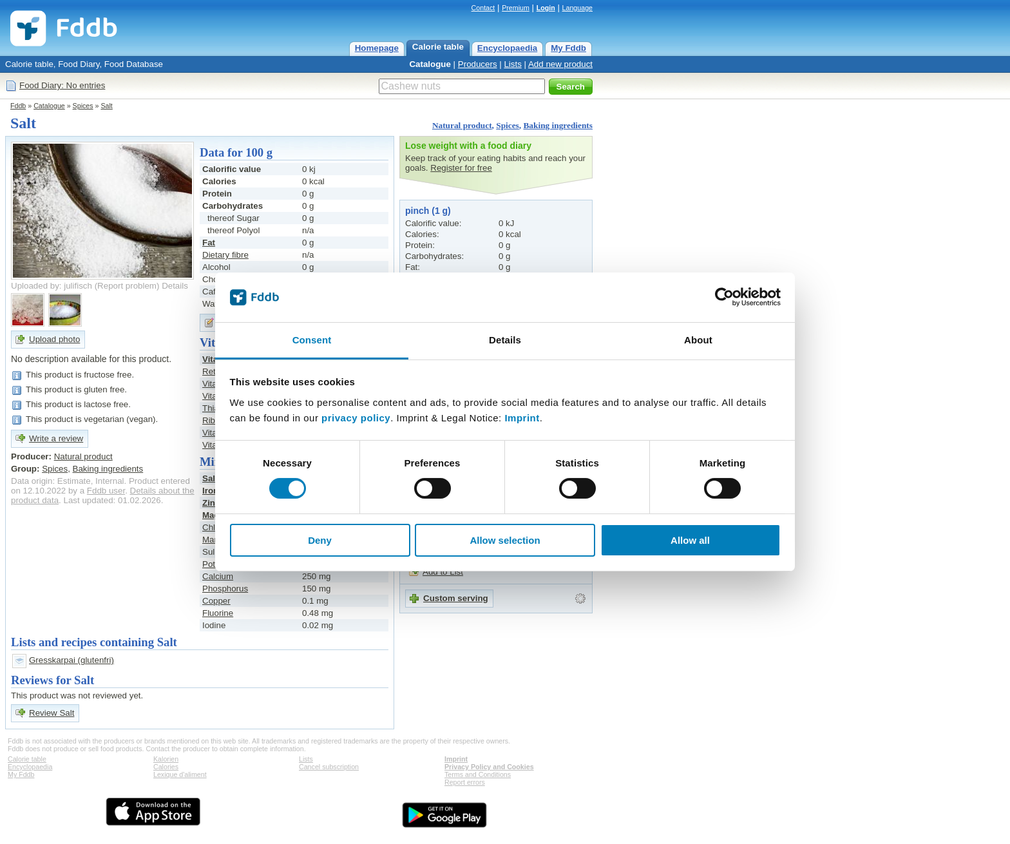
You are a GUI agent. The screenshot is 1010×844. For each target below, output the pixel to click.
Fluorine (217, 613)
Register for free (461, 168)
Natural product (462, 125)
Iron (210, 490)
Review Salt (51, 713)
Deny (320, 540)
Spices (83, 106)
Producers (477, 64)
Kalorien (165, 759)
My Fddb (568, 48)
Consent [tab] (312, 339)
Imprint (521, 417)
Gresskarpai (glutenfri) (71, 660)
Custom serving (455, 598)
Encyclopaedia (507, 48)
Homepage (377, 48)
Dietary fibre (225, 255)
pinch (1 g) (428, 211)
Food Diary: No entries (62, 85)
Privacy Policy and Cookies (489, 767)
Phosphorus (225, 588)
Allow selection (505, 540)
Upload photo (54, 339)
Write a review (56, 438)
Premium (515, 8)
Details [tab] (505, 339)
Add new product (560, 64)
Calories (165, 767)
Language (577, 8)
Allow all (690, 540)
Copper (216, 601)
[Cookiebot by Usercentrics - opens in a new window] (724, 297)
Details (175, 286)
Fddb (18, 106)
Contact (483, 8)
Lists (512, 64)
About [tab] (698, 339)
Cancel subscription (329, 767)
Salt (106, 106)
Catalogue (429, 64)
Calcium (217, 576)
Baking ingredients (558, 125)
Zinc (211, 503)
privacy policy (355, 417)
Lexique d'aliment (180, 774)
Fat (208, 242)
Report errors (464, 782)
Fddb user (106, 490)
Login (546, 8)
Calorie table (438, 47)
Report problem (127, 286)
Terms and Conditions (477, 774)
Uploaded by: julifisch (51, 286)
